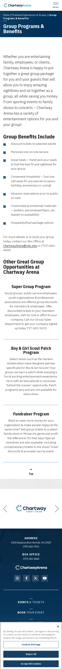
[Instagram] (17, 578)
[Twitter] (35, 578)
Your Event (31, 612)
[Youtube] (44, 578)
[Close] (58, 627)
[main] (31, 244)
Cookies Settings (31, 645)
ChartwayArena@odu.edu (20, 246)
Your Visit (31, 622)
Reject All (31, 655)
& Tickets (31, 602)
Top (31, 471)
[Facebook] (26, 578)
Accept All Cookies (31, 665)
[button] (5, 508)
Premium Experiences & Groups (29, 15)
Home (6, 15)
